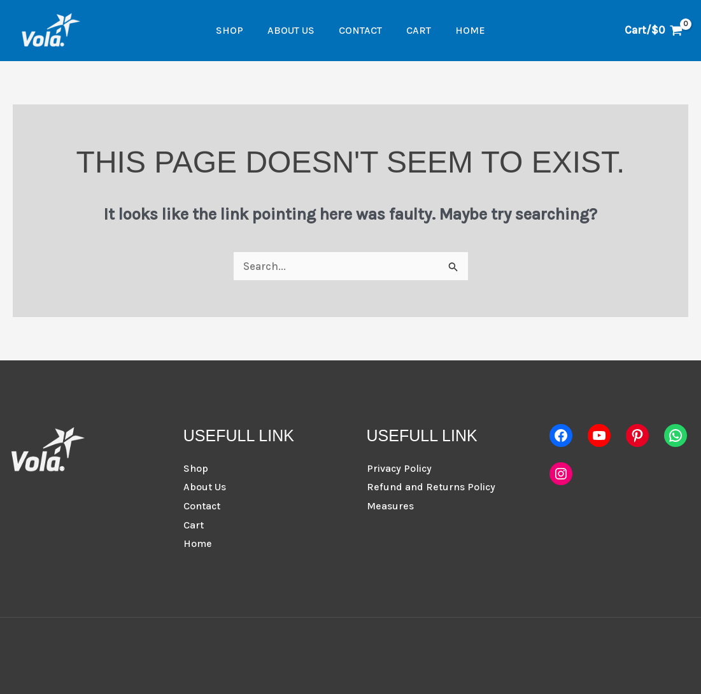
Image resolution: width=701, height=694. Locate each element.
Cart (414, 30)
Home (463, 30)
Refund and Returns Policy (431, 487)
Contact (360, 30)
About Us (294, 30)
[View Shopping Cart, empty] (653, 30)
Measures (390, 506)
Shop (237, 30)
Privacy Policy (399, 468)
